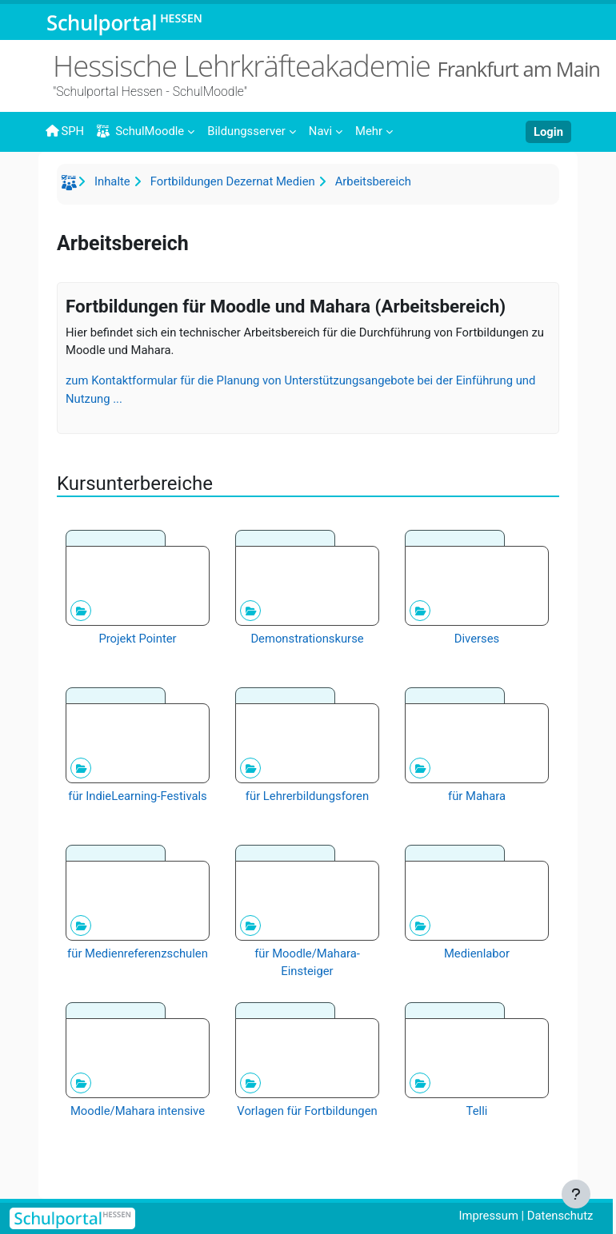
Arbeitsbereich (373, 181)
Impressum (488, 1215)
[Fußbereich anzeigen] (576, 1194)
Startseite (71, 185)
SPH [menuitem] (64, 131)
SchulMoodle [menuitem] (140, 131)
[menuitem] (251, 130)
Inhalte (112, 181)
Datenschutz (560, 1215)
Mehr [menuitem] (368, 131)
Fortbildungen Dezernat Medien (232, 181)
